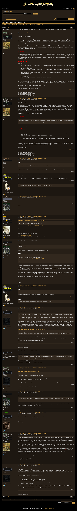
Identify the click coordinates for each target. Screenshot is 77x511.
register (10, 11)
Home (3, 22)
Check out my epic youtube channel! (24, 235)
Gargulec (5, 32)
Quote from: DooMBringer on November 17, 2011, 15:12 (31, 220)
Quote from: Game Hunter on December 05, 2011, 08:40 (30, 354)
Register (22, 22)
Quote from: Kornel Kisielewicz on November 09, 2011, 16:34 (32, 118)
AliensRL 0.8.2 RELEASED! (11, 19)
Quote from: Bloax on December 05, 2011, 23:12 (29, 371)
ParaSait (4, 216)
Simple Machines (43, 506)
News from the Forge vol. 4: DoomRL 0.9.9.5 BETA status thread (32, 32)
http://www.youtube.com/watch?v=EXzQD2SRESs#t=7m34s (31, 225)
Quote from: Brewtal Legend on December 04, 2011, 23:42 (31, 311)
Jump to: (59, 502)
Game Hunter (6, 307)
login (7, 11)
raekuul (4, 174)
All (8, 27)
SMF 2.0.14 (33, 506)
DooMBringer (6, 158)
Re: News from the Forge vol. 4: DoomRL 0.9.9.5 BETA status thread (33, 98)
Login (18, 22)
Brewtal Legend (6, 196)
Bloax (4, 350)
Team (14, 22)
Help (7, 22)
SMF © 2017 (37, 506)
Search (11, 22)
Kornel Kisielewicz (7, 412)
